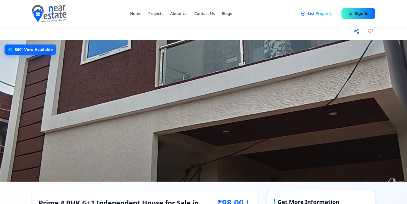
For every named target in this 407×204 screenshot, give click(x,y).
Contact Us (204, 13)
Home (135, 13)
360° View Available (34, 49)
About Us (178, 13)
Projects (156, 13)
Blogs (227, 13)
